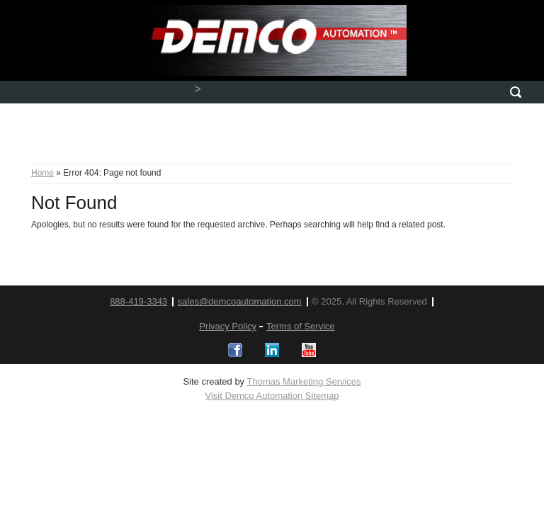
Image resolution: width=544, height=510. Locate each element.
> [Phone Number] (197, 89)
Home (42, 173)
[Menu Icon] (28, 92)
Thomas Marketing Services (303, 381)
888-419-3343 (138, 301)
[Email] (353, 92)
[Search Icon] (515, 92)
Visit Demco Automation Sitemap (272, 395)
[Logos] (235, 350)
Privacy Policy (227, 326)
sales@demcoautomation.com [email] (240, 301)
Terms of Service (300, 326)
